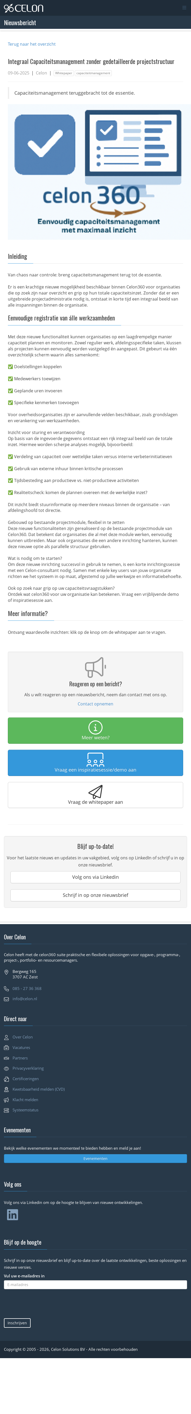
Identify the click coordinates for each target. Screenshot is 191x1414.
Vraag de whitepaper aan (95, 795)
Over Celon (23, 1037)
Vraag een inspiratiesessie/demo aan (95, 763)
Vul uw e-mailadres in (24, 1275)
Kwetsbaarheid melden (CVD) (39, 1089)
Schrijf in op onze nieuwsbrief (95, 895)
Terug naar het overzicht (32, 44)
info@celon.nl (25, 998)
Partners (20, 1057)
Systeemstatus (25, 1109)
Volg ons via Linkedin (95, 877)
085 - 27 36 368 (27, 988)
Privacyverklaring (28, 1068)
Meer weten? (96, 730)
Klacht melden (25, 1099)
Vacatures (21, 1047)
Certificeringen (26, 1078)
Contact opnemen (95, 704)
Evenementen (95, 1158)
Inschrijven (17, 1322)
